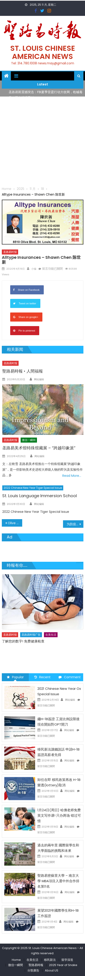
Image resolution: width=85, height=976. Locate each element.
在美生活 (50, 635)
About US (51, 970)
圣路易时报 (10, 252)
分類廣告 (33, 970)
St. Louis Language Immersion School (39, 496)
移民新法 (50, 960)
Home (16, 960)
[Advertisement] (42, 141)
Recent (42, 677)
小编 (33, 269)
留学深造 (67, 960)
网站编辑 (39, 379)
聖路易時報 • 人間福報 (22, 371)
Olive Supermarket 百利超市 (15, 523)
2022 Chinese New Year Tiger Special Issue (33, 488)
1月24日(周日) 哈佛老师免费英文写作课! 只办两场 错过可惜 (59, 815)
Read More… (71, 475)
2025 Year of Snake (63, 965)
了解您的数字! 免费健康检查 (23, 641)
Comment (69, 677)
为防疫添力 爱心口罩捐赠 (75, 524)
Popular (15, 677)
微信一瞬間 (15, 965)
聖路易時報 (36, 965)
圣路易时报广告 (31, 635)
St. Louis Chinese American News (42, 52)
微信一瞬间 (29, 440)
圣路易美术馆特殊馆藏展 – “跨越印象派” (38, 448)
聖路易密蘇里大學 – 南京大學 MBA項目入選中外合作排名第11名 (58, 881)
